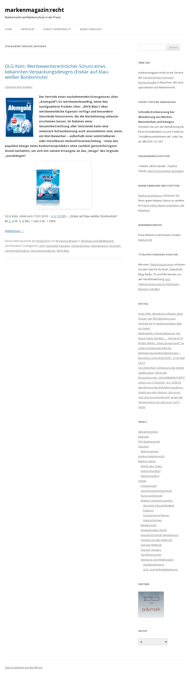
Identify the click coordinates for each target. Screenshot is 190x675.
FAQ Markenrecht (149, 441)
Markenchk (145, 240)
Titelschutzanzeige (161, 264)
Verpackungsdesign (43, 251)
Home (8, 29)
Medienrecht (148, 525)
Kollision (148, 510)
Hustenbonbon (80, 246)
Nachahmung (99, 246)
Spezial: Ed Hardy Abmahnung (159, 535)
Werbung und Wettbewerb (97, 241)
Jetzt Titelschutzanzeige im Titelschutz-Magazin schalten (159, 284)
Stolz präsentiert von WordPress (23, 667)
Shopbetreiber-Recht (154, 530)
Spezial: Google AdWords (156, 540)
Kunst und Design (152, 495)
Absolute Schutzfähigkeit (158, 505)
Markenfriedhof (151, 471)
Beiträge (143, 436)
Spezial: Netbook (151, 545)
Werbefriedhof (150, 476)
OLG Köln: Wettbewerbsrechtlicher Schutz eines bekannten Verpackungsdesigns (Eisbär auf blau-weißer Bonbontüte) (57, 71)
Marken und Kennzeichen (157, 500)
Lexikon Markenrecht (151, 456)
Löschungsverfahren (156, 515)
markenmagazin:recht (34, 10)
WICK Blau (63, 251)
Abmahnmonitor (148, 432)
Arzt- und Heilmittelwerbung (160, 569)
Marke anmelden (90, 29)
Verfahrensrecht (151, 555)
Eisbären (64, 246)
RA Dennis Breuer (67, 241)
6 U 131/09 (58, 216)
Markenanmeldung (150, 195)
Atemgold (52, 246)
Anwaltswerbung (153, 564)
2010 (42, 246)
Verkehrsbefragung (17, 251)
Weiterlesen (14, 231)
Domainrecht (149, 486)
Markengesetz (150, 451)
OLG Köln (115, 246)
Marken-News (147, 461)
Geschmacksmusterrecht (156, 491)
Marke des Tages (151, 466)
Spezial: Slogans (151, 550)
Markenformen (152, 520)
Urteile (142, 481)
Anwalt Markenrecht (57, 29)
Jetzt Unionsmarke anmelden (166, 171)
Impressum (27, 29)
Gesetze (143, 446)
